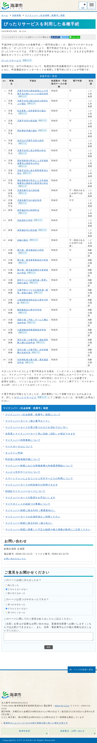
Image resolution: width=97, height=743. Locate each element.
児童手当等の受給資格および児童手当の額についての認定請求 (32, 94)
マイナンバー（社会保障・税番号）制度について (32, 414)
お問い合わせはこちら (15, 559)
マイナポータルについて (19, 446)
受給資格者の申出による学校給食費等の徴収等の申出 (32, 163)
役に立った (13, 585)
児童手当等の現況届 (32, 121)
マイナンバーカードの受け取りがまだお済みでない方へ (36, 427)
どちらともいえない (18, 589)
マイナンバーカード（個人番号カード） (27, 421)
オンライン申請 (14, 453)
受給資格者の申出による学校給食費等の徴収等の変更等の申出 (32, 183)
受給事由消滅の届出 (32, 131)
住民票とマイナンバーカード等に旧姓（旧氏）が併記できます (40, 434)
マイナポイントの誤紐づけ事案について (27, 504)
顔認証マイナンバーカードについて (25, 491)
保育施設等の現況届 (32, 230)
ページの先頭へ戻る (83, 670)
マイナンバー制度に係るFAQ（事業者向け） (30, 510)
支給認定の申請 (30, 220)
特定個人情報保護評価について (22, 459)
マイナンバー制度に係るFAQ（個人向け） (29, 523)
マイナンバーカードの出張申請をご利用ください (32, 517)
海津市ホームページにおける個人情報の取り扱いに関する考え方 (35, 723)
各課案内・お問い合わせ (72, 731)
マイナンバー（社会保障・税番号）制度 (45, 15)
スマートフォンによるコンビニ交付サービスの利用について (39, 478)
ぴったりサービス (16, 60)
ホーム (4, 15)
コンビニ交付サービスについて (22, 472)
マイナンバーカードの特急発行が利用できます (31, 485)
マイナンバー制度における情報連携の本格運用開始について (39, 465)
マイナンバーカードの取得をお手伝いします (30, 497)
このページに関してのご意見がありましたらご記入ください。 (39, 618)
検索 (82, 8)
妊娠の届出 (27, 240)
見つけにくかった (17, 612)
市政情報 (16, 15)
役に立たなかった (17, 593)
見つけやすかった (17, 604)
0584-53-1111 (62, 706)
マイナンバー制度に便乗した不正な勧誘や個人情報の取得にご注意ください (47, 529)
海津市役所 (24, 731)
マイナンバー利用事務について (22, 440)
